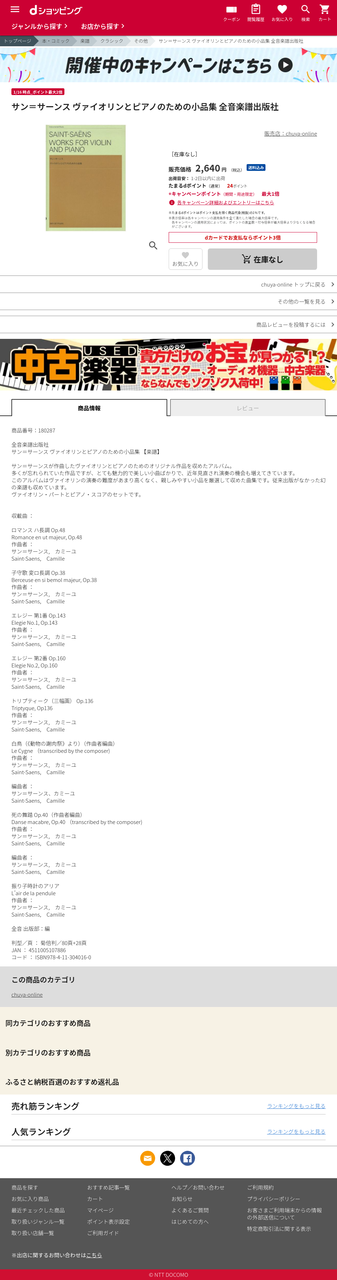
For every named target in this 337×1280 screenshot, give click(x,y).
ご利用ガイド (103, 1233)
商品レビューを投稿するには (291, 324)
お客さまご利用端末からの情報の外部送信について (284, 1213)
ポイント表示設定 (108, 1221)
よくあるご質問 (190, 1210)
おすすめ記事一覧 (108, 1187)
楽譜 (85, 40)
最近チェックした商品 (38, 1210)
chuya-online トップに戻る (293, 284)
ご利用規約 (260, 1187)
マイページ (100, 1210)
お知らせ (182, 1198)
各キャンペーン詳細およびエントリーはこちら (225, 202)
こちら (94, 1255)
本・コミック (56, 40)
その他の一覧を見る (302, 301)
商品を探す (24, 1187)
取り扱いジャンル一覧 (37, 1221)
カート (95, 1198)
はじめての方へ (190, 1221)
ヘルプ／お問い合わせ (198, 1187)
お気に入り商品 (30, 1198)
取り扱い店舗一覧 (32, 1233)
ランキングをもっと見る (296, 1105)
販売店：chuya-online (290, 133)
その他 (141, 40)
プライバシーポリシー (273, 1198)
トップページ (17, 40)
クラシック (111, 40)
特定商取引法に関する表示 (279, 1228)
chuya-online (27, 994)
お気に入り (185, 263)
